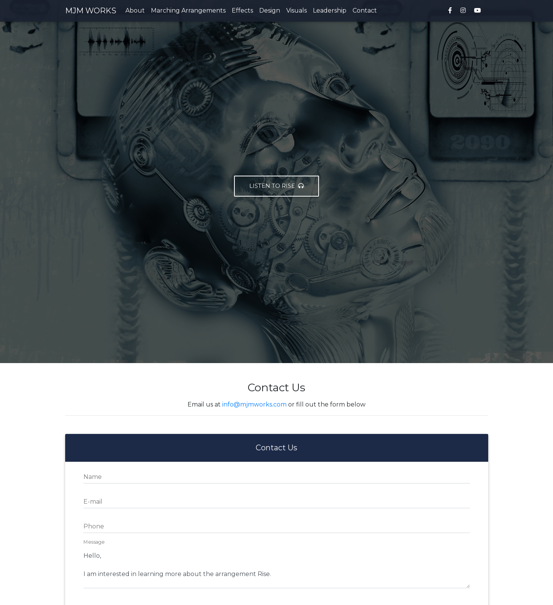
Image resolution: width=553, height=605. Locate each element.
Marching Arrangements (188, 12)
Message (93, 542)
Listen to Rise (276, 185)
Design (269, 12)
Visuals (296, 12)
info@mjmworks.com (254, 404)
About (135, 12)
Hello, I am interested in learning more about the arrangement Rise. (276, 565)
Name (92, 476)
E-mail (93, 501)
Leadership (329, 12)
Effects (242, 12)
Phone (93, 526)
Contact (365, 12)
